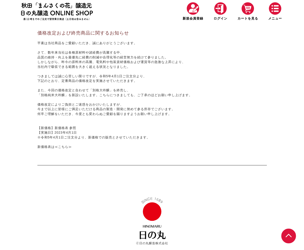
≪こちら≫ (63, 147)
